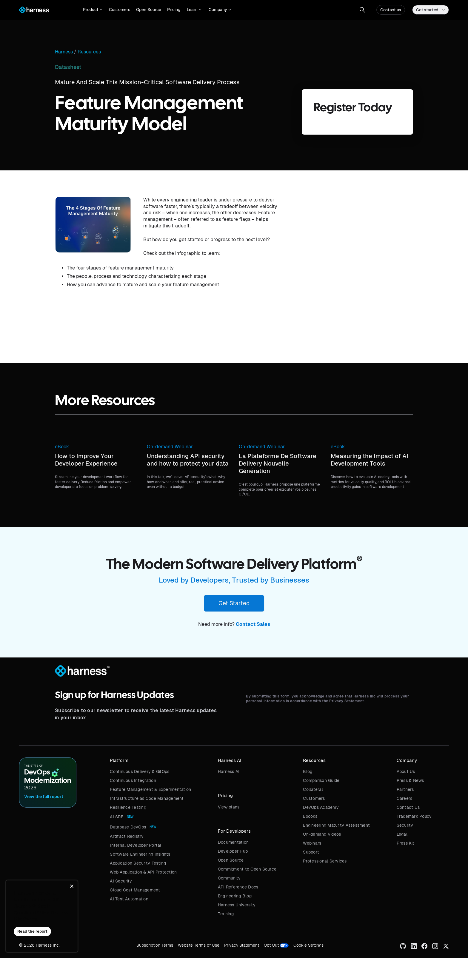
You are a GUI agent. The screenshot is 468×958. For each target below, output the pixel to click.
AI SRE (116, 817)
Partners (405, 789)
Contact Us (408, 807)
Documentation (233, 842)
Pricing (173, 9)
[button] (92, 10)
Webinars (312, 843)
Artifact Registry (127, 836)
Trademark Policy (414, 816)
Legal (402, 834)
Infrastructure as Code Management (147, 798)
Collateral (313, 789)
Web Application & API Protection (143, 872)
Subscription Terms (154, 945)
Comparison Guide (321, 780)
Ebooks (310, 816)
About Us (406, 771)
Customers (119, 9)
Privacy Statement (241, 945)
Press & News (410, 780)
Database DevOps (128, 827)
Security (405, 825)
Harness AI (229, 771)
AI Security (121, 881)
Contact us (390, 9)
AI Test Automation (129, 899)
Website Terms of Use (198, 945)
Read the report (32, 931)
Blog (307, 771)
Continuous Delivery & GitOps (139, 771)
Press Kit (405, 843)
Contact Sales (253, 624)
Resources (89, 52)
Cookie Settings (308, 945)
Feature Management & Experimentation (150, 789)
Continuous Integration (133, 780)
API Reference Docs (238, 887)
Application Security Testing (138, 863)
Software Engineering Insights (140, 854)
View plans (229, 807)
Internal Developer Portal (135, 845)
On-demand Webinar (170, 446)
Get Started (234, 603)
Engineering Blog (235, 896)
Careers (404, 798)
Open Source (148, 9)
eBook (62, 446)
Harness (64, 52)
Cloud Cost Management (135, 890)
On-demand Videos (322, 834)
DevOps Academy (321, 807)
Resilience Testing (128, 807)
